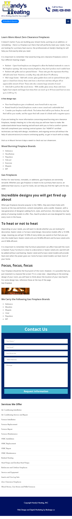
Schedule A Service (10, 21)
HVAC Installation (7, 439)
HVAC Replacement (8, 443)
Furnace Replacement (9, 424)
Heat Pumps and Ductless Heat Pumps (15, 463)
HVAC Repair (6, 448)
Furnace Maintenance (9, 434)
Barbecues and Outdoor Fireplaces (14, 467)
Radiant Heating (7, 458)
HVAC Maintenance (8, 453)
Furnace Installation (8, 419)
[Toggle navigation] (68, 21)
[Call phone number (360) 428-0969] (58, 9)
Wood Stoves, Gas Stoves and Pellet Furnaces (18, 487)
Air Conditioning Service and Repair (14, 415)
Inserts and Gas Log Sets (10, 477)
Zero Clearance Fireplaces (11, 482)
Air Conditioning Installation (11, 410)
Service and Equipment (9, 472)
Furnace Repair (6, 429)
